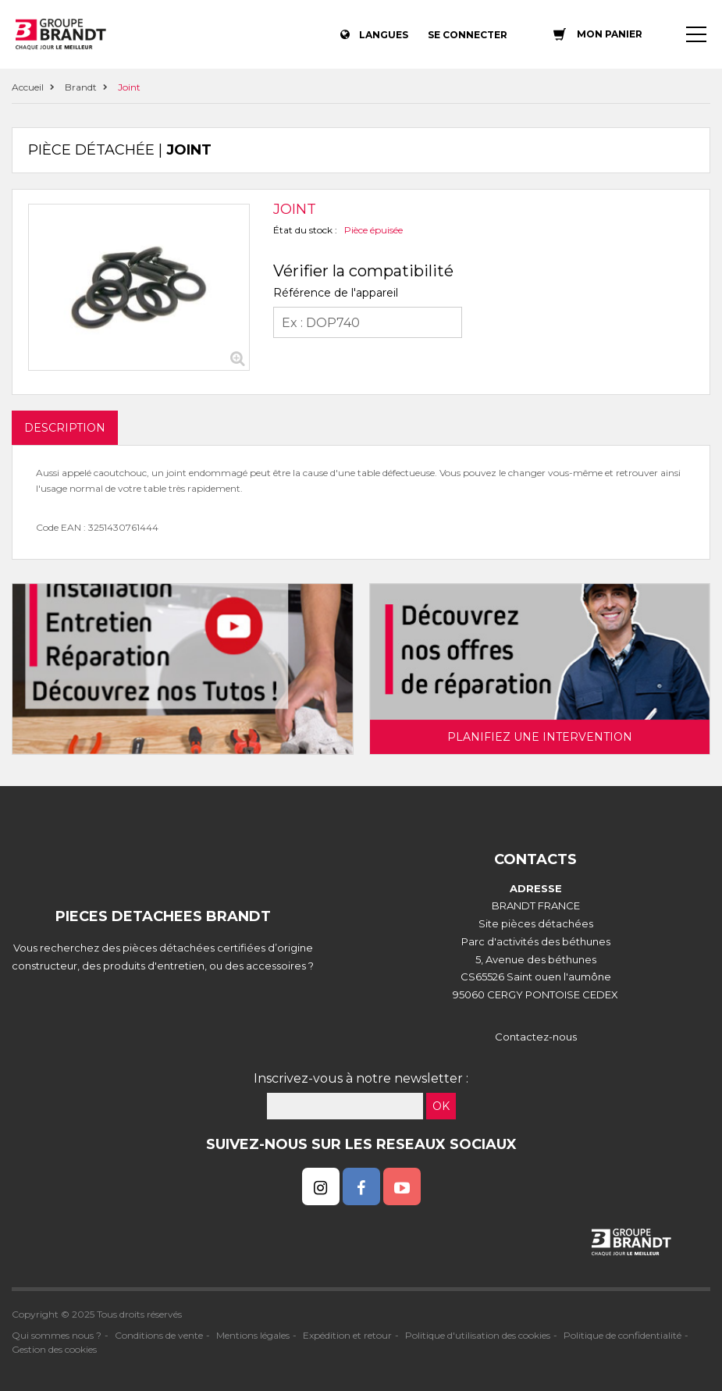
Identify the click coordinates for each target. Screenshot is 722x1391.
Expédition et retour (347, 1335)
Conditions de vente (159, 1335)
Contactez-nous (536, 1036)
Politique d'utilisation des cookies (477, 1335)
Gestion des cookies (54, 1349)
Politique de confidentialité (622, 1335)
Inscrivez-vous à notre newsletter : (361, 1078)
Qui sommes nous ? (56, 1335)
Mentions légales (253, 1335)
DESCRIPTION (64, 428)
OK (441, 1106)
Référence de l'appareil (335, 292)
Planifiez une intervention (539, 737)
